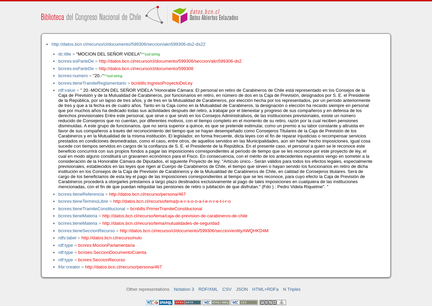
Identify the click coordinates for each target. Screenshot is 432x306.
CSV (226, 289)
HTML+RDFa (265, 289)
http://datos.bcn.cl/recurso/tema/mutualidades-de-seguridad (160, 223)
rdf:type (65, 245)
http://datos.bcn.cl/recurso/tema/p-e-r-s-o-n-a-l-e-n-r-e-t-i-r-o (172, 201)
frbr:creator (69, 266)
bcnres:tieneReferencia (81, 194)
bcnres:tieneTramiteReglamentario (92, 83)
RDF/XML (208, 289)
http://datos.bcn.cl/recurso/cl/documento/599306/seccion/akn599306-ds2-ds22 (128, 44)
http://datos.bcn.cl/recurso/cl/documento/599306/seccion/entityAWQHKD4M (194, 230)
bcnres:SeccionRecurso (101, 259)
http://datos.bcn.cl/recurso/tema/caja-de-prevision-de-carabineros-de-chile (174, 215)
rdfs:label (67, 237)
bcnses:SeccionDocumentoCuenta (112, 252)
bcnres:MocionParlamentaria (106, 245)
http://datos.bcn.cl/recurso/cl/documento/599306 (146, 68)
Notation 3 (184, 289)
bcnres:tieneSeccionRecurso (86, 230)
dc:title (64, 54)
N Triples (292, 289)
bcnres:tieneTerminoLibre (83, 201)
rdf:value (66, 90)
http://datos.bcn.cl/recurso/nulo (111, 237)
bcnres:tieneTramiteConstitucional (91, 208)
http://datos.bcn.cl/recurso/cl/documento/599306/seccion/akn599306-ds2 (170, 61)
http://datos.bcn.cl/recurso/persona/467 (147, 194)
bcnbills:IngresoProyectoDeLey (162, 83)
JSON (242, 289)
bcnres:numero (73, 75)
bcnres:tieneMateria (77, 215)
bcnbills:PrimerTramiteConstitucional (166, 208)
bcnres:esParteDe (76, 61)
